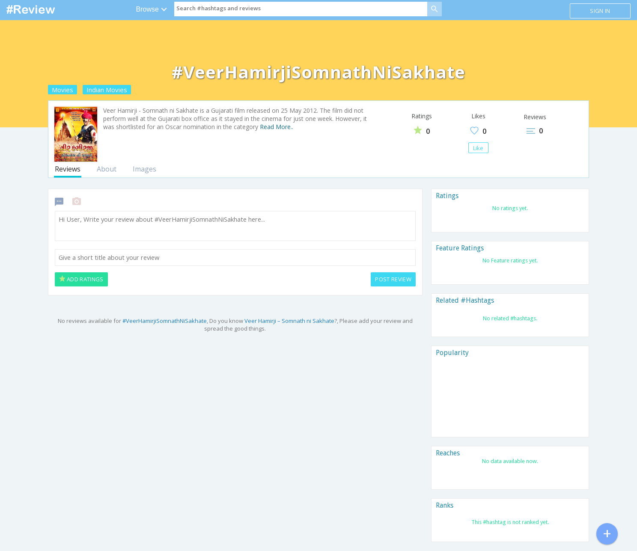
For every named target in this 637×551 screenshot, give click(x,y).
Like (478, 148)
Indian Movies (106, 89)
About (106, 169)
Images (144, 169)
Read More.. (276, 127)
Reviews (67, 169)
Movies (62, 89)
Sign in (600, 11)
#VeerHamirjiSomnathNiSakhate (164, 321)
